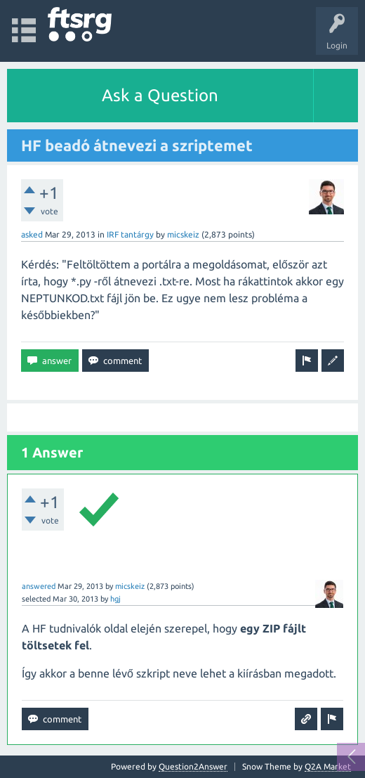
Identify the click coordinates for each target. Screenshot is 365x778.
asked (32, 234)
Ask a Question (160, 95)
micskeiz (183, 234)
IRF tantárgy (130, 234)
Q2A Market (328, 766)
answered (38, 586)
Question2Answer (193, 766)
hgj (115, 599)
